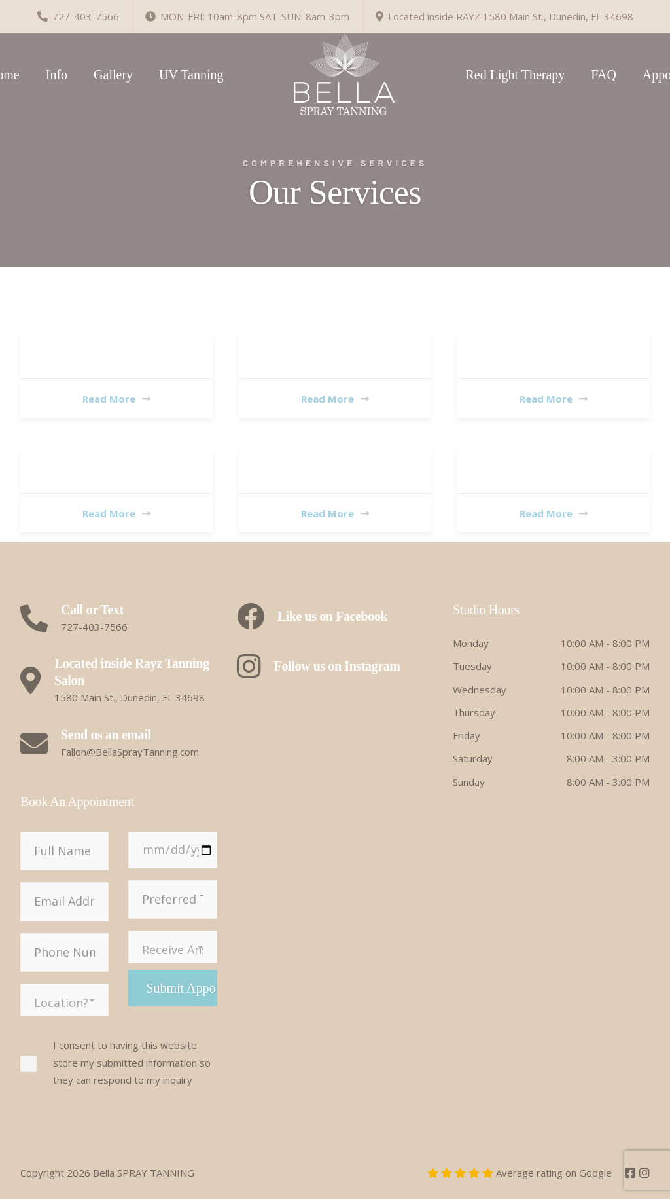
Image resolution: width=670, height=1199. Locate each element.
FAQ (603, 74)
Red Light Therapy (515, 74)
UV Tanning (191, 74)
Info (56, 74)
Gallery (113, 74)
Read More (116, 399)
